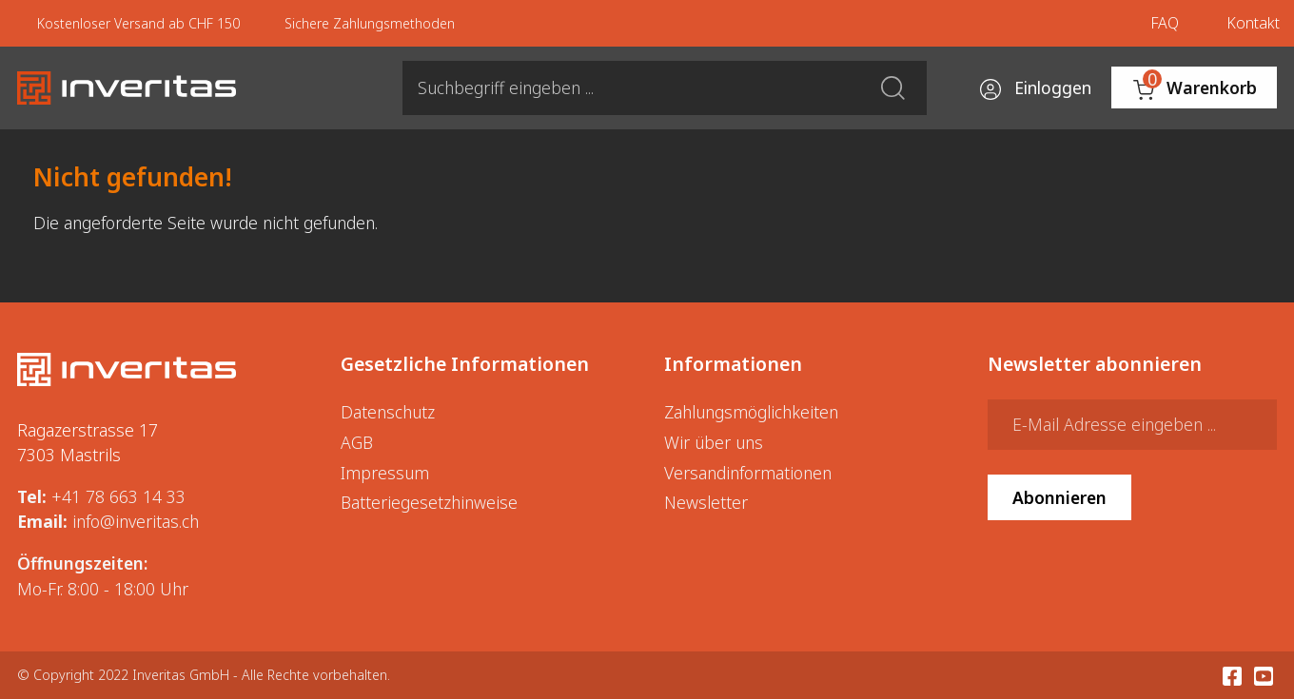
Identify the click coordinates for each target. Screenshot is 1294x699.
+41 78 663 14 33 (118, 496)
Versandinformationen (748, 472)
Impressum (385, 472)
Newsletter (706, 502)
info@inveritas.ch (135, 521)
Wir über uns (713, 442)
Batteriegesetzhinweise (429, 502)
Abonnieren (1059, 497)
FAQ (1164, 22)
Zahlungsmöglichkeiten (751, 411)
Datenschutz (388, 411)
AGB (357, 442)
